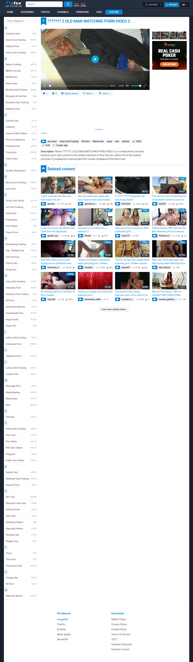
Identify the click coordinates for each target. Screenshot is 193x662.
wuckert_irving (128, 299)
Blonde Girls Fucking (21, 89)
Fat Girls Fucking (21, 207)
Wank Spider (64, 634)
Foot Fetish (21, 226)
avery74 (125, 235)
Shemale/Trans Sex (21, 503)
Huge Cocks (21, 319)
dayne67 (125, 267)
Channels (63, 12)
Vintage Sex (21, 577)
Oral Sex (21, 417)
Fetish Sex (21, 213)
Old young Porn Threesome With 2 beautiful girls (132, 230)
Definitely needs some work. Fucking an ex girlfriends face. (56, 261)
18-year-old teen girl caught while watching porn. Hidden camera (132, 261)
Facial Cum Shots (21, 200)
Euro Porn (21, 188)
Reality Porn (21, 472)
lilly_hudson (164, 267)
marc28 (51, 299)
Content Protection (121, 644)
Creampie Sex (21, 146)
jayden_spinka (54, 235)
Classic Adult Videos (21, 133)
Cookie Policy (118, 629)
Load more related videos (113, 309)
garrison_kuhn (91, 204)
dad (117, 141)
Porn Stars (21, 441)
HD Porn (21, 300)
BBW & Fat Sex (21, 70)
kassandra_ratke (92, 299)
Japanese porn (21, 356)
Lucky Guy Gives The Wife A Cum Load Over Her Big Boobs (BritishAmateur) (58, 230)
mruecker (89, 267)
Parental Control (120, 649)
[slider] (79, 85)
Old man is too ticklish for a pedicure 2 (92, 230)
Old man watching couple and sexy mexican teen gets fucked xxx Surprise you (94, 198)
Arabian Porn (21, 46)
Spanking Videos (21, 522)
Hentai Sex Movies (21, 306)
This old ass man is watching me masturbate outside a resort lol (169, 198)
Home (10, 12)
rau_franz (52, 141)
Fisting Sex (21, 219)
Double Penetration (21, 170)
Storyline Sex (21, 534)
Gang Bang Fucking (21, 244)
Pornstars (82, 12)
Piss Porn (21, 435)
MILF (21, 405)
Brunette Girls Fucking (21, 102)
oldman (125, 141)
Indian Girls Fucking (21, 337)
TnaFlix (61, 624)
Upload (171, 4)
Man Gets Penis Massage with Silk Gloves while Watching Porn (168, 261)
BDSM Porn (21, 77)
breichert (126, 204)
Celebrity (21, 127)
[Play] (45, 85)
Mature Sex (21, 398)
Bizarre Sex (21, 83)
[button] (153, 4)
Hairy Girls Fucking (21, 281)
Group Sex (21, 269)
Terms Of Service (120, 634)
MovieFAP (62, 639)
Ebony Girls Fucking (21, 182)
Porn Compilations (21, 139)
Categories (27, 12)
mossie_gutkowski (167, 299)
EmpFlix (61, 629)
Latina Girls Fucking (21, 367)
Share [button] (87, 93)
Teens (21, 553)
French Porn (21, 232)
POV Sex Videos (21, 447)
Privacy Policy (119, 624)
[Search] (68, 4)
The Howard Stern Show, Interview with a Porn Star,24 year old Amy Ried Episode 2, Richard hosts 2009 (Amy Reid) (132, 293)
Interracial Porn (21, 344)
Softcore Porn (21, 509)
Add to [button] (104, 93)
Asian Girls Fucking (21, 52)
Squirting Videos (21, 528)
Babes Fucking (21, 64)
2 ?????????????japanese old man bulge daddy (130, 198)
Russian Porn (21, 485)
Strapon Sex (21, 541)
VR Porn (21, 584)
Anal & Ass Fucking (21, 39)
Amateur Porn (21, 33)
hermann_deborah (54, 267)
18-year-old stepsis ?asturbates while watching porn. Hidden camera (94, 261)
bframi (87, 235)
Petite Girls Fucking (21, 428)
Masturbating (21, 392)
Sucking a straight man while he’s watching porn (95, 293)
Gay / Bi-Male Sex (21, 250)
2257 (114, 639)
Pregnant (21, 454)
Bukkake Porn (21, 108)
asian (109, 141)
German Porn (21, 257)
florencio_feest (165, 235)
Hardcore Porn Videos (21, 294)
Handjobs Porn (21, 287)
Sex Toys (21, 496)
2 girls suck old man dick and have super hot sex (56, 198)
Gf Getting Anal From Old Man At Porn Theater (58, 293)
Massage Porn (21, 386)
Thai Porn (21, 559)
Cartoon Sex (21, 120)
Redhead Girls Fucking (21, 478)
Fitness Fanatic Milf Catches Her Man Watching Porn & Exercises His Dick (169, 230)
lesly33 (162, 204)
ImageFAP (63, 619)
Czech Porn (21, 158)
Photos (45, 12)
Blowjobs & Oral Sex (21, 96)
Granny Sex (21, 263)
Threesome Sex (21, 565)
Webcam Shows (21, 595)
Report (69, 93)
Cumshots (21, 152)
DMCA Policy (118, 619)
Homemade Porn (21, 313)
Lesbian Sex (21, 374)
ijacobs (51, 204)
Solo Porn (21, 516)
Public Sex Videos (21, 460)
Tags (99, 12)
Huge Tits (21, 325)
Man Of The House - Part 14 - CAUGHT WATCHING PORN (167, 293)
